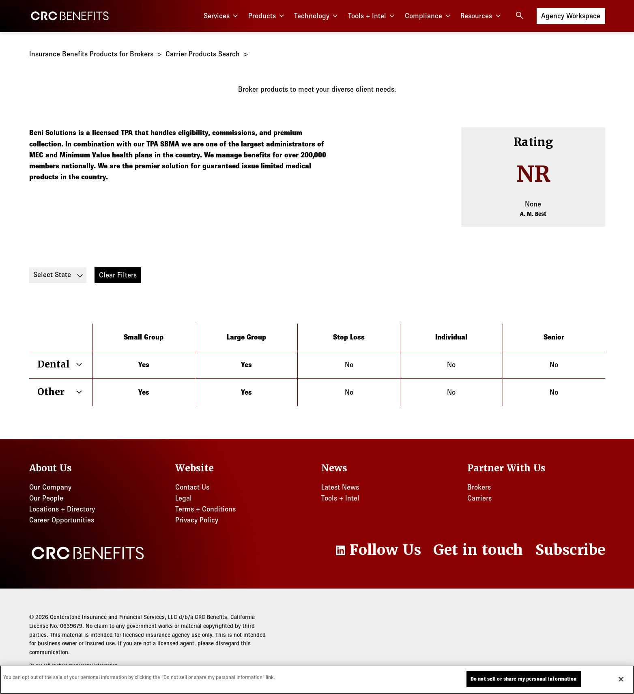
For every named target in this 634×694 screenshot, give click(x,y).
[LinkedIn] (377, 550)
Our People (46, 498)
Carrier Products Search (202, 54)
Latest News (340, 487)
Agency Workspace (570, 15)
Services (222, 16)
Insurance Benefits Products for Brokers (91, 54)
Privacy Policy (196, 520)
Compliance (429, 16)
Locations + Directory (62, 509)
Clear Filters (118, 275)
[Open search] (520, 15)
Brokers (479, 487)
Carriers (479, 498)
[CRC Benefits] (69, 16)
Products (267, 16)
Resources (481, 16)
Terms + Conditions (205, 509)
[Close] (621, 679)
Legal (183, 498)
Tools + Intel (372, 16)
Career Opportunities (61, 520)
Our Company (50, 487)
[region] (317, 679)
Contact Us (192, 487)
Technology (317, 16)
